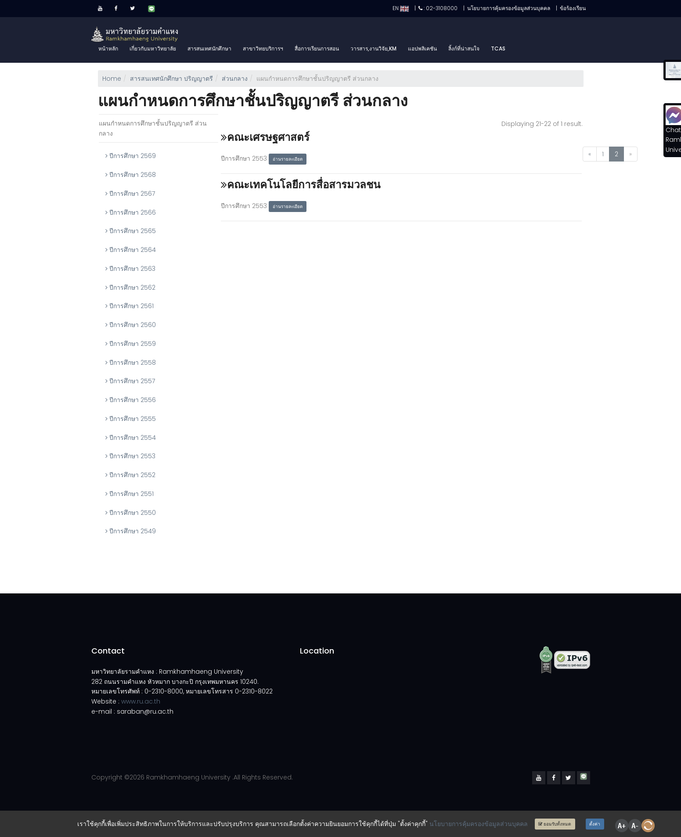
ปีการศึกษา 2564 (130, 249)
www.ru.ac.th (140, 701)
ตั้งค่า (594, 824)
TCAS (498, 48)
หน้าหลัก (108, 48)
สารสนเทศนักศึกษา (209, 48)
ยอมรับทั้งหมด (554, 824)
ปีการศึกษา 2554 (130, 437)
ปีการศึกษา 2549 (130, 531)
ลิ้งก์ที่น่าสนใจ (463, 48)
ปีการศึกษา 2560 (130, 324)
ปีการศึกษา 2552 (130, 475)
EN (401, 8)
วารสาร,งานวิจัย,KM (373, 48)
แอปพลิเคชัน (422, 48)
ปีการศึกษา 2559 (130, 343)
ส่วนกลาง (235, 78)
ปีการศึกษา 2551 (129, 493)
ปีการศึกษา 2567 (130, 193)
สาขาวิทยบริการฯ (263, 48)
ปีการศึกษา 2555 (130, 418)
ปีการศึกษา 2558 (130, 362)
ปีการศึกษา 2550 (130, 512)
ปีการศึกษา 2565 (130, 230)
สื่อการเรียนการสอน (317, 48)
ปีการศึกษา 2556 (130, 399)
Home (111, 78)
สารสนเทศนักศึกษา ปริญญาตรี (171, 78)
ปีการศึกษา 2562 (130, 287)
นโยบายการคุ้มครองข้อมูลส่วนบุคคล (478, 823)
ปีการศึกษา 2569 (130, 155)
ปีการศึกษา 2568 (130, 174)
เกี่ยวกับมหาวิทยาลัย (153, 48)
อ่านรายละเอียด (288, 159)
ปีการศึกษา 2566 (130, 212)
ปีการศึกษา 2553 (130, 456)
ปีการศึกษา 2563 (130, 268)
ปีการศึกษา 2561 (129, 306)
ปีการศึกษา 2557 (130, 381)
